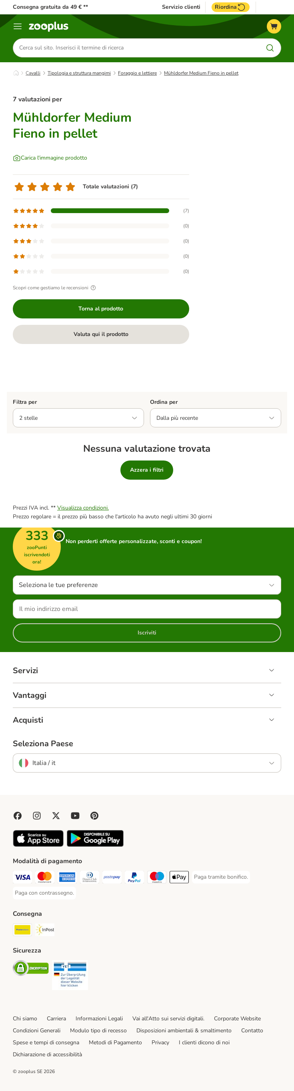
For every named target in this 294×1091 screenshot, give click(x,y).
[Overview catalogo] (18, 26)
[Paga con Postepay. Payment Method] (112, 878)
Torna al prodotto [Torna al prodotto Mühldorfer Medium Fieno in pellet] (100, 308)
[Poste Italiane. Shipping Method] (22, 931)
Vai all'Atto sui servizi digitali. (168, 1018)
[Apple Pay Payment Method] (179, 878)
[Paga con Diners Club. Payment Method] (89, 878)
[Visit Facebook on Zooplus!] (17, 815)
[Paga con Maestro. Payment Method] (156, 878)
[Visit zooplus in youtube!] (75, 815)
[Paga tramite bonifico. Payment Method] (221, 877)
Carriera (56, 1018)
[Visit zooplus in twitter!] (56, 815)
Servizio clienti (181, 7)
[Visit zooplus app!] (38, 845)
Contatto (252, 1030)
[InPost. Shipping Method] (44, 931)
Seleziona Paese (43, 744)
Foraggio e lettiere (137, 73)
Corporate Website (237, 1018)
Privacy (160, 1042)
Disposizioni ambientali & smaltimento (184, 1030)
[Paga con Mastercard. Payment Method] (44, 878)
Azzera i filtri (147, 470)
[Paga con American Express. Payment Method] (67, 878)
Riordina (230, 7)
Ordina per (164, 402)
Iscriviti (147, 632)
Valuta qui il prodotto (101, 334)
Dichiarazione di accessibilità (47, 1054)
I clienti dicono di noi (204, 1042)
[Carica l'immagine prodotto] (50, 158)
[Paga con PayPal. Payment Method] (134, 878)
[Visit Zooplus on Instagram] (37, 815)
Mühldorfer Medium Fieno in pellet (201, 73)
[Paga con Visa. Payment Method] (22, 878)
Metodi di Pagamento (115, 1042)
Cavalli (33, 73)
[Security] (31, 969)
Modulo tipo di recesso (98, 1030)
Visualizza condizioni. (83, 508)
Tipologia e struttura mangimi (79, 73)
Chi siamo (25, 1018)
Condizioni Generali (36, 1030)
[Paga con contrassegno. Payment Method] (44, 893)
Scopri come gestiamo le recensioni (55, 288)
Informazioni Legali (99, 1018)
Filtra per (25, 402)
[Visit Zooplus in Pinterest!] (94, 815)
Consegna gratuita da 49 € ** (50, 7)
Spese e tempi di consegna (46, 1042)
